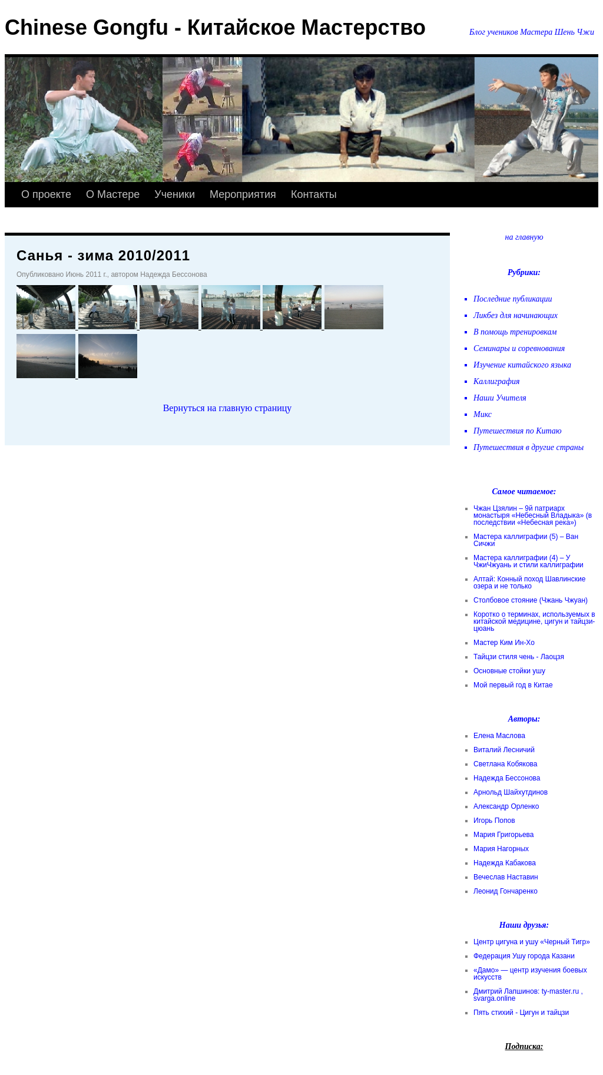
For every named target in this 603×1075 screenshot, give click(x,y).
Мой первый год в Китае (513, 685)
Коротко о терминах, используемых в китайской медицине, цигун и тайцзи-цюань (534, 621)
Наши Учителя (499, 397)
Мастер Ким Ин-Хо (504, 643)
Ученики (174, 194)
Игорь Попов (494, 820)
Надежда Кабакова (504, 863)
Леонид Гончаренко (505, 891)
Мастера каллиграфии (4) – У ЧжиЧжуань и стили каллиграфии (528, 561)
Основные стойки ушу (509, 671)
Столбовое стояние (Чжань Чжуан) (530, 600)
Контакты (314, 194)
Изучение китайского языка (522, 364)
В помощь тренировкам (514, 332)
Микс (482, 414)
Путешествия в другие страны (528, 447)
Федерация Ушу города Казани (524, 956)
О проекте (46, 194)
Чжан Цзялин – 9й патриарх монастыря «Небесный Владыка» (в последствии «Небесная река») (532, 515)
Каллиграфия (496, 381)
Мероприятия (243, 194)
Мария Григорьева (503, 835)
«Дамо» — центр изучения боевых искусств (530, 973)
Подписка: (524, 1046)
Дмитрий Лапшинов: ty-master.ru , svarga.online (528, 995)
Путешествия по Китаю (517, 430)
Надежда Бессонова (507, 778)
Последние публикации (512, 299)
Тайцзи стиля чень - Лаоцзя (518, 657)
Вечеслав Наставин (505, 877)
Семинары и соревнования (519, 348)
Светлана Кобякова (505, 764)
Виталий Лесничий (504, 750)
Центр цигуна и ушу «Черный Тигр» (531, 942)
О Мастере (113, 194)
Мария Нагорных (501, 849)
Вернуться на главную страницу (227, 408)
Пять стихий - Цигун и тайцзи (521, 1012)
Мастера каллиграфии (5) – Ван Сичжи (525, 540)
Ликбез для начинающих (515, 315)
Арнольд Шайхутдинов (510, 792)
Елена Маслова (499, 736)
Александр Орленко (506, 806)
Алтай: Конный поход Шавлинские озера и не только (529, 582)
